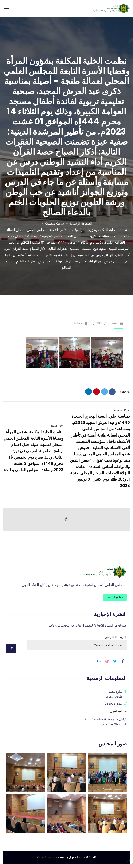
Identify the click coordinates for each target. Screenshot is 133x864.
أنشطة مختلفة (55, 224)
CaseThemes (47, 857)
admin (79, 323)
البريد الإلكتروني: (77, 642)
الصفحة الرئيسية (80, 224)
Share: (125, 392)
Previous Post (121, 410)
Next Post (57, 425)
